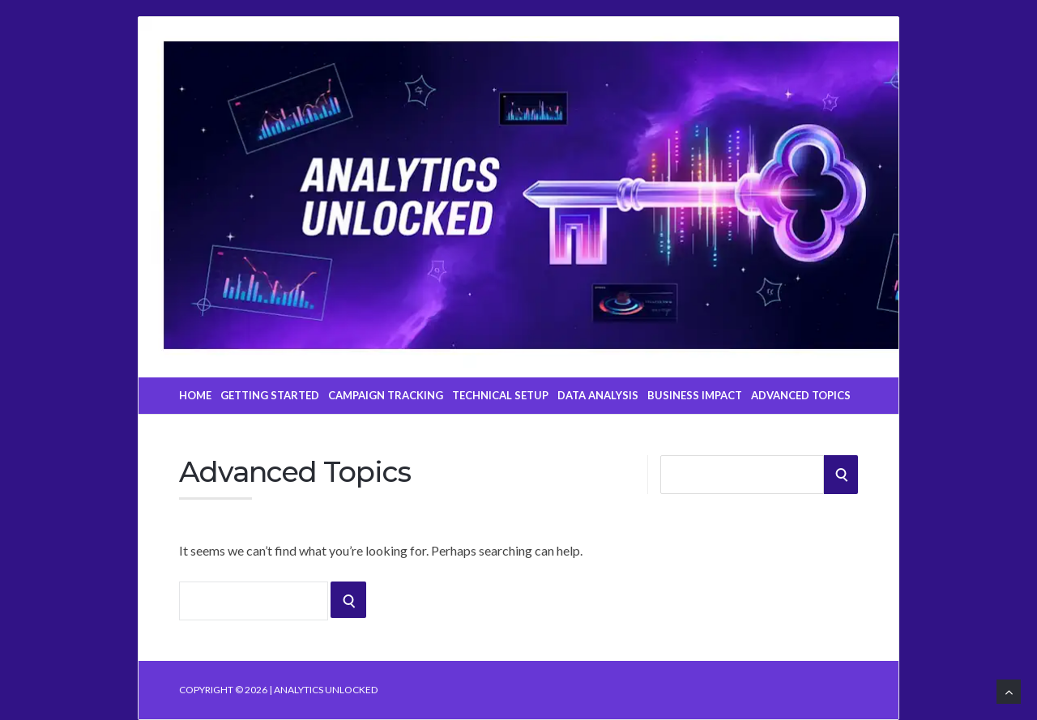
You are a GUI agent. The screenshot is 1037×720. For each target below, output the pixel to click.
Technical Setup (500, 395)
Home (195, 395)
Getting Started (269, 395)
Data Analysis (597, 395)
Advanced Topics (801, 395)
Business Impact (694, 395)
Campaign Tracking (385, 395)
